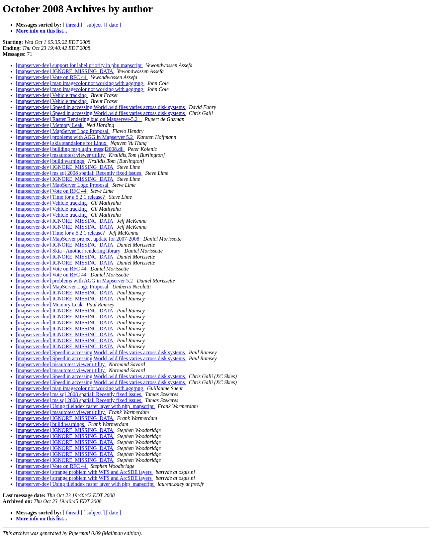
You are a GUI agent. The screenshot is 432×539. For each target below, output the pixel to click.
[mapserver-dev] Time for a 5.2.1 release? (61, 197)
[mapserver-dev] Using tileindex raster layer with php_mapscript (85, 406)
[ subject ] (94, 25)
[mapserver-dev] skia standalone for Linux (62, 143)
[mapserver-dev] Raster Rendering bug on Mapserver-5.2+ (79, 119)
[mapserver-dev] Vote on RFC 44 (52, 77)
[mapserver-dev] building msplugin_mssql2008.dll (70, 149)
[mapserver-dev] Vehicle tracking (52, 95)
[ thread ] (72, 25)
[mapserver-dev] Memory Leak (50, 125)
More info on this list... (41, 31)
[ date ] (113, 25)
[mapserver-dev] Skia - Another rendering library (69, 251)
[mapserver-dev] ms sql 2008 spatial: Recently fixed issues (79, 173)
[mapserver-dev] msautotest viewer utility (61, 155)
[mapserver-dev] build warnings (50, 161)
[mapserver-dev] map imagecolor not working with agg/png (80, 83)
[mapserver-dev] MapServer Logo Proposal (63, 131)
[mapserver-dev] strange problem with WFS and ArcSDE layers (84, 472)
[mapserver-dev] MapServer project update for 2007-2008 (78, 239)
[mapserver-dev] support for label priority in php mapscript (79, 65)
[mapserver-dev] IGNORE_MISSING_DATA (65, 71)
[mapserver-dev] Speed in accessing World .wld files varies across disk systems (101, 107)
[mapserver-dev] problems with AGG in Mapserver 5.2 (75, 137)
